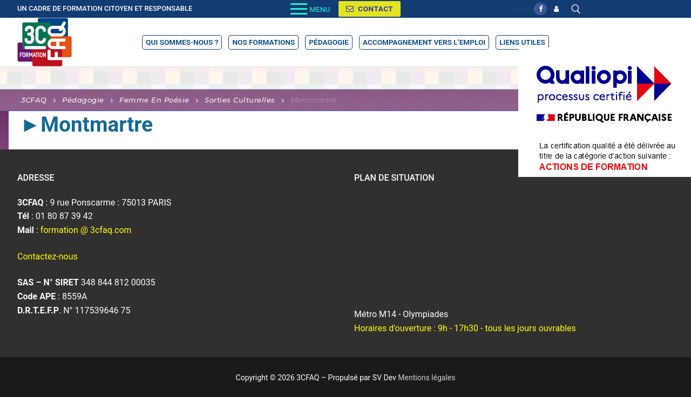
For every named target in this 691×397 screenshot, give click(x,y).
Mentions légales (426, 377)
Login (521, 8)
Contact (369, 8)
